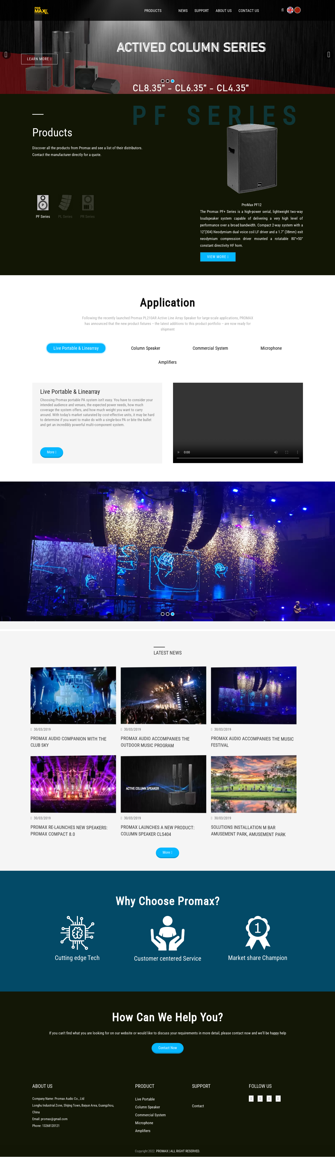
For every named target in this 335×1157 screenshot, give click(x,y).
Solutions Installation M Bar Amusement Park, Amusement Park (252, 890)
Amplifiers (167, 412)
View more (218, 257)
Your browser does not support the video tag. (238, 473)
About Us (224, 10)
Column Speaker (145, 398)
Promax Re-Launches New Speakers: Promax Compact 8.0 (73, 888)
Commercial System (210, 398)
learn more (39, 53)
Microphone (271, 398)
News (183, 10)
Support (201, 10)
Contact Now (167, 1067)
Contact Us (248, 10)
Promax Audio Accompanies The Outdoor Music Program (158, 800)
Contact (198, 1124)
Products (153, 10)
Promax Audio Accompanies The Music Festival (257, 798)
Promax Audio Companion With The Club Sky (72, 798)
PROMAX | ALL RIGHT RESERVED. (178, 1151)
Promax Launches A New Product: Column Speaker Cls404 (161, 888)
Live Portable (145, 1117)
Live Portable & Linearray (76, 398)
